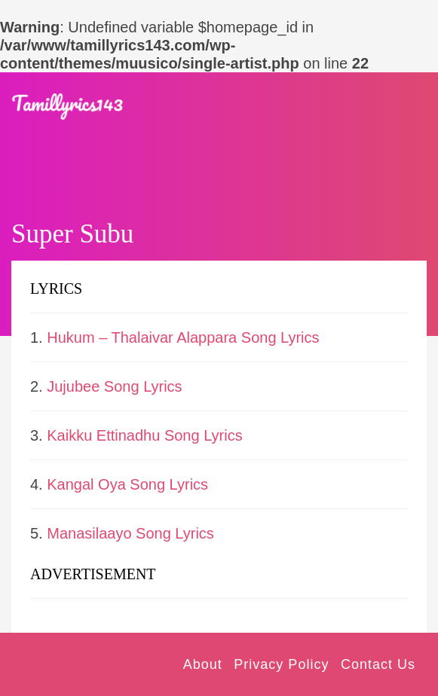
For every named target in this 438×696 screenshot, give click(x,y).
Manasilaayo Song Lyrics (130, 533)
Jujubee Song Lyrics (114, 386)
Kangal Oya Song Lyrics (127, 484)
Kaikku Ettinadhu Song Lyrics (144, 435)
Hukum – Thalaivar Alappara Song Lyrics (183, 337)
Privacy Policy (281, 664)
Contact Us (378, 664)
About (202, 664)
